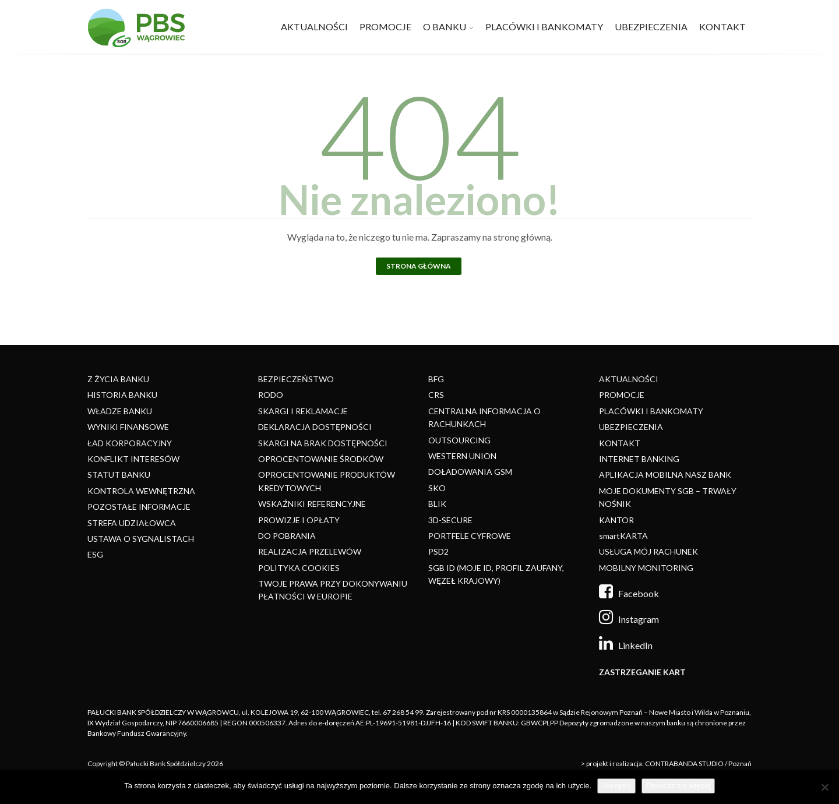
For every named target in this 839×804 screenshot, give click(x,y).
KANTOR (616, 520)
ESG (95, 554)
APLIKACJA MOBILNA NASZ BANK (665, 474)
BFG (436, 379)
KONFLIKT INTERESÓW (133, 459)
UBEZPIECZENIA (651, 26)
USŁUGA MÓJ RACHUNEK (648, 551)
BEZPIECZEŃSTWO (296, 379)
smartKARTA (623, 536)
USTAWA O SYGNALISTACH (140, 539)
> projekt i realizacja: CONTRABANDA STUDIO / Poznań (666, 763)
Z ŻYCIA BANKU (118, 379)
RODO (270, 395)
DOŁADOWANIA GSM (470, 472)
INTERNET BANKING (639, 459)
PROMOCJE (385, 26)
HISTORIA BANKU (122, 395)
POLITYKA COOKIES (299, 568)
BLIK (437, 504)
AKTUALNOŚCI (314, 26)
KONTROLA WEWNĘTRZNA (141, 491)
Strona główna (418, 266)
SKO (437, 488)
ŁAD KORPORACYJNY (129, 443)
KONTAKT (722, 26)
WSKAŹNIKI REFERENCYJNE (312, 504)
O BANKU (444, 26)
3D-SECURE (450, 520)
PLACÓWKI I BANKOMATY (544, 26)
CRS (436, 395)
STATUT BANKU (118, 474)
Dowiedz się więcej (678, 785)
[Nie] (824, 787)
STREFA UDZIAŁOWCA (131, 523)
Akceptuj (616, 785)
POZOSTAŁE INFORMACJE (139, 507)
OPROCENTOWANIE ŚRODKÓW (320, 459)
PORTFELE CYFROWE (469, 536)
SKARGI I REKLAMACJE (303, 411)
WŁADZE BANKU (119, 411)
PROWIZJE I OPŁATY (299, 520)
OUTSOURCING (459, 440)
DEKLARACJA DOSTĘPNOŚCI (315, 427)
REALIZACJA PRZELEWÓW (309, 551)
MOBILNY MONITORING (646, 568)
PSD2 (438, 551)
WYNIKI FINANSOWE (128, 427)
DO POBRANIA (287, 536)
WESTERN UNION (462, 456)
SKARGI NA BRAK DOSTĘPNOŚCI (322, 443)
